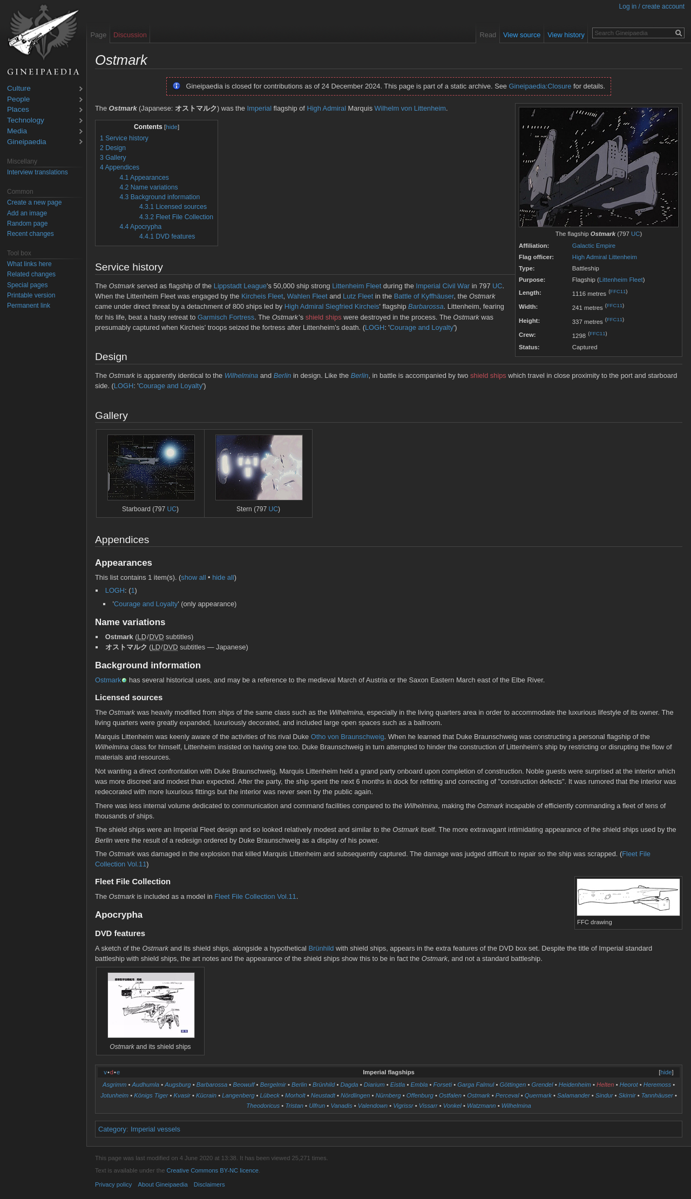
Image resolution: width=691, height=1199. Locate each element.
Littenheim (622, 257)
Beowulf (243, 1084)
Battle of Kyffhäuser (424, 296)
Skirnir (627, 1095)
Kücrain (206, 1095)
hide (172, 127)
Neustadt (323, 1095)
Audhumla (145, 1084)
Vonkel (452, 1105)
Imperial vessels (155, 1129)
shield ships (324, 317)
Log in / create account (652, 6)
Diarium (374, 1084)
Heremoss (657, 1084)
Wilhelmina (241, 375)
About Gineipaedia (163, 1184)
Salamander (573, 1095)
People (18, 99)
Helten (605, 1084)
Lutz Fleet (358, 296)
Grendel (542, 1084)
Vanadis (341, 1105)
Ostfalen (450, 1095)
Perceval (507, 1095)
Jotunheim (114, 1095)
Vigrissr (403, 1105)
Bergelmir (273, 1084)
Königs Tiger (151, 1095)
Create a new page (34, 202)
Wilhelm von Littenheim (410, 108)
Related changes (31, 274)
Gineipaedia (26, 142)
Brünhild (321, 948)
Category (112, 1129)
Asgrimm (114, 1084)
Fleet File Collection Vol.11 (255, 896)
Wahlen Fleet (307, 296)
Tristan (294, 1105)
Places (18, 109)
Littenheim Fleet (621, 279)
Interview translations (37, 172)
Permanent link (28, 305)
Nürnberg (388, 1095)
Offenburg (420, 1095)
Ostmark (108, 680)
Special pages (27, 285)
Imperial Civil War (443, 286)
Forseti (442, 1084)
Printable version (31, 295)
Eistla (397, 1084)
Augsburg (178, 1084)
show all (193, 577)
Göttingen (513, 1084)
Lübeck (270, 1095)
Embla (419, 1084)
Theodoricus (263, 1105)
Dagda (349, 1084)
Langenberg (238, 1095)
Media (17, 131)
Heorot (629, 1084)
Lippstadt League (240, 286)
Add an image (27, 213)
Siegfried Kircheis (353, 306)
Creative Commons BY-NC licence (212, 1170)
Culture (19, 88)
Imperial (259, 108)
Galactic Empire (593, 245)
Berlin (283, 375)
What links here (29, 264)
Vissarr (428, 1105)
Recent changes (30, 234)
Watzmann (481, 1105)
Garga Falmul (475, 1084)
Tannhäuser (657, 1095)
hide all (223, 577)
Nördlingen (355, 1095)
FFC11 (618, 291)
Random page (27, 223)
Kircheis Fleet (262, 296)
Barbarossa (425, 306)
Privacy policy (113, 1184)
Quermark (538, 1095)
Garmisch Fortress (226, 317)
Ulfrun (317, 1105)
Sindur (604, 1095)
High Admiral (589, 257)
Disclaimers (209, 1184)
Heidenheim (575, 1084)
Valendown (373, 1105)
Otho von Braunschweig (347, 737)
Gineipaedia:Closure (540, 86)
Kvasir (182, 1095)
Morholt (295, 1095)
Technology (25, 120)
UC (635, 234)
